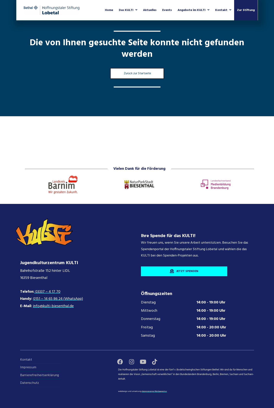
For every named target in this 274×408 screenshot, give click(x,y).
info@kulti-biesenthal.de (53, 306)
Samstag (148, 336)
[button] (120, 362)
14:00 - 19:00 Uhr (211, 302)
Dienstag (148, 302)
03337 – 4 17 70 (47, 292)
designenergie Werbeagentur (154, 391)
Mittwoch (149, 311)
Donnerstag (150, 319)
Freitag (147, 327)
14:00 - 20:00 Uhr (211, 327)
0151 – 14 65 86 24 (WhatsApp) (58, 299)
